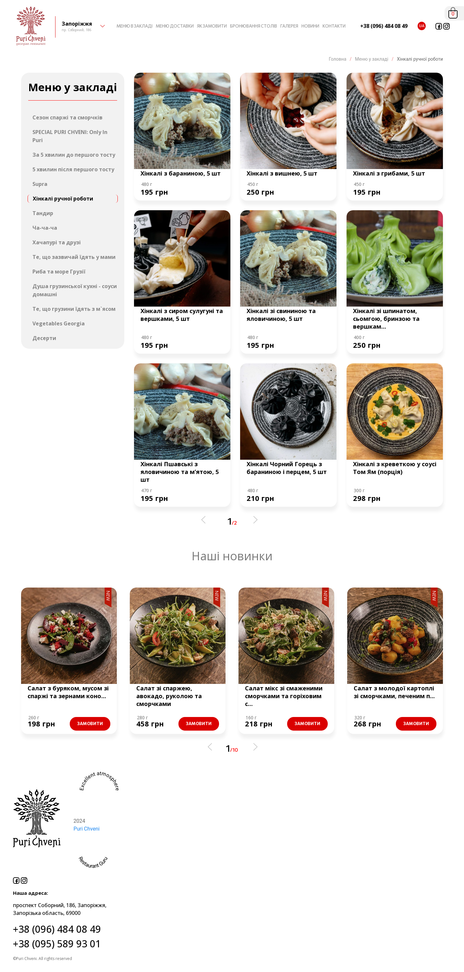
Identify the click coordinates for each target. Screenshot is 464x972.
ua (421, 26)
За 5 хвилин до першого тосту (73, 154)
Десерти (44, 338)
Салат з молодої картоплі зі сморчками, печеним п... (394, 692)
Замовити (90, 723)
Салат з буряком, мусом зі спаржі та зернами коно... (68, 692)
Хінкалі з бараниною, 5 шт (180, 173)
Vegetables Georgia (58, 323)
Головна (338, 59)
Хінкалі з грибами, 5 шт (389, 173)
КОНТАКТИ (334, 26)
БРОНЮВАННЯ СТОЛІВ (253, 26)
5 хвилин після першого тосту (73, 169)
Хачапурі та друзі (56, 242)
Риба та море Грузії (58, 271)
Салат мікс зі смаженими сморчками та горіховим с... (284, 696)
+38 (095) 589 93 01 (57, 943)
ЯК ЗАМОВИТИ (212, 26)
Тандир (42, 213)
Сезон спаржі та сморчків (67, 117)
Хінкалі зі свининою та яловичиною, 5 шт (281, 314)
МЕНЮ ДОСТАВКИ (175, 26)
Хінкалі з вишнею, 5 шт (282, 173)
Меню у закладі (372, 59)
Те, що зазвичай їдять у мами (74, 257)
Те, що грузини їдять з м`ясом (74, 308)
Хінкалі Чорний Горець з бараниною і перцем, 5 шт (287, 468)
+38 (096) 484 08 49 (384, 26)
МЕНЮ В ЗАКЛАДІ (134, 26)
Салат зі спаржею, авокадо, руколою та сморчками (169, 696)
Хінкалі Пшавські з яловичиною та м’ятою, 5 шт (179, 471)
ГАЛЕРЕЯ (289, 26)
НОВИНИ (310, 26)
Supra (39, 184)
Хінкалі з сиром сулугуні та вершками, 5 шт (181, 314)
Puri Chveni (87, 829)
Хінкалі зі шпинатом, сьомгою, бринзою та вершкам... (386, 318)
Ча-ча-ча (44, 227)
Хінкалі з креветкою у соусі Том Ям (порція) (394, 468)
